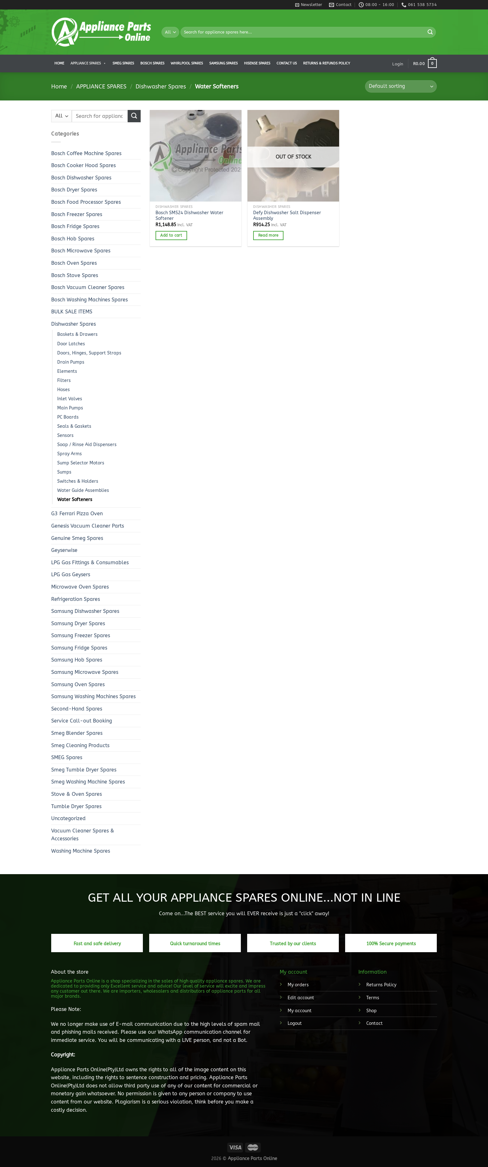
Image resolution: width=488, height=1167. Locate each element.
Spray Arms (69, 454)
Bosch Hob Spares (72, 239)
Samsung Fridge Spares (79, 648)
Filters (64, 380)
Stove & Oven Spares (76, 794)
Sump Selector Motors (80, 463)
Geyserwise (64, 550)
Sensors (65, 435)
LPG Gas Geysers (70, 574)
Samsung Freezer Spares (80, 635)
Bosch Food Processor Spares (86, 202)
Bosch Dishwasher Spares (81, 178)
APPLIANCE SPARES (88, 63)
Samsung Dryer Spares (78, 623)
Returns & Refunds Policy (326, 63)
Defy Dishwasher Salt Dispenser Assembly (287, 215)
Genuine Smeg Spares (77, 538)
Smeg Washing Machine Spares (88, 782)
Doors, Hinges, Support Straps (89, 353)
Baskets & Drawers (77, 334)
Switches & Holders (77, 481)
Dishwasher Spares (161, 86)
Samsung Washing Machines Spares (93, 696)
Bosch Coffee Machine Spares (86, 153)
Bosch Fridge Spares (75, 226)
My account (300, 1010)
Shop (371, 1010)
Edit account (301, 998)
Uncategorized (68, 818)
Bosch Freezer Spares (76, 214)
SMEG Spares (66, 757)
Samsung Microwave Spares (84, 672)
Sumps (64, 472)
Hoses (63, 389)
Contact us (287, 63)
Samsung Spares (223, 63)
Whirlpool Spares (187, 63)
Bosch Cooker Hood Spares (83, 165)
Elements (67, 371)
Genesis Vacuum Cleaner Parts (87, 526)
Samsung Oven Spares (78, 684)
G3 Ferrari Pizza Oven (77, 514)
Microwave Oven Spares (80, 587)
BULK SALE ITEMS (71, 312)
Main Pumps (70, 408)
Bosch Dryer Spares (74, 190)
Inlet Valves (69, 399)
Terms (372, 998)
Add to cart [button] (171, 235)
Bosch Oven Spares (74, 263)
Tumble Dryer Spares (76, 806)
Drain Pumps (70, 362)
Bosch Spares (152, 63)
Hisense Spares (257, 63)
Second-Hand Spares (76, 709)
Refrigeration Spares (75, 599)
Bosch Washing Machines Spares (89, 300)
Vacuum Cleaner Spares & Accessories (82, 835)
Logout (295, 1023)
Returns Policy (381, 985)
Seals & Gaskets (74, 426)
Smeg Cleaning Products (80, 745)
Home (59, 63)
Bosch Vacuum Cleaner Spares (87, 287)
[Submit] (430, 32)
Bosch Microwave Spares (80, 251)
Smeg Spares (123, 63)
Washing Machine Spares (80, 851)
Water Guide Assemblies (83, 490)
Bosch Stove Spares (74, 275)
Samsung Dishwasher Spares (85, 611)
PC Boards (68, 417)
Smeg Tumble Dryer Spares (83, 770)
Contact (374, 1023)
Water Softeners (74, 499)
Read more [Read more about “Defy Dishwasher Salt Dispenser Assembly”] (268, 235)
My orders (298, 985)
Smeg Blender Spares (76, 733)
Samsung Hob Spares (76, 660)
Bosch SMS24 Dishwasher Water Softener (189, 215)
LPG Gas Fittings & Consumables (90, 562)
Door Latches (71, 344)
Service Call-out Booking (81, 721)
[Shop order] (401, 86)
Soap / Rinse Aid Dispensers (87, 444)
